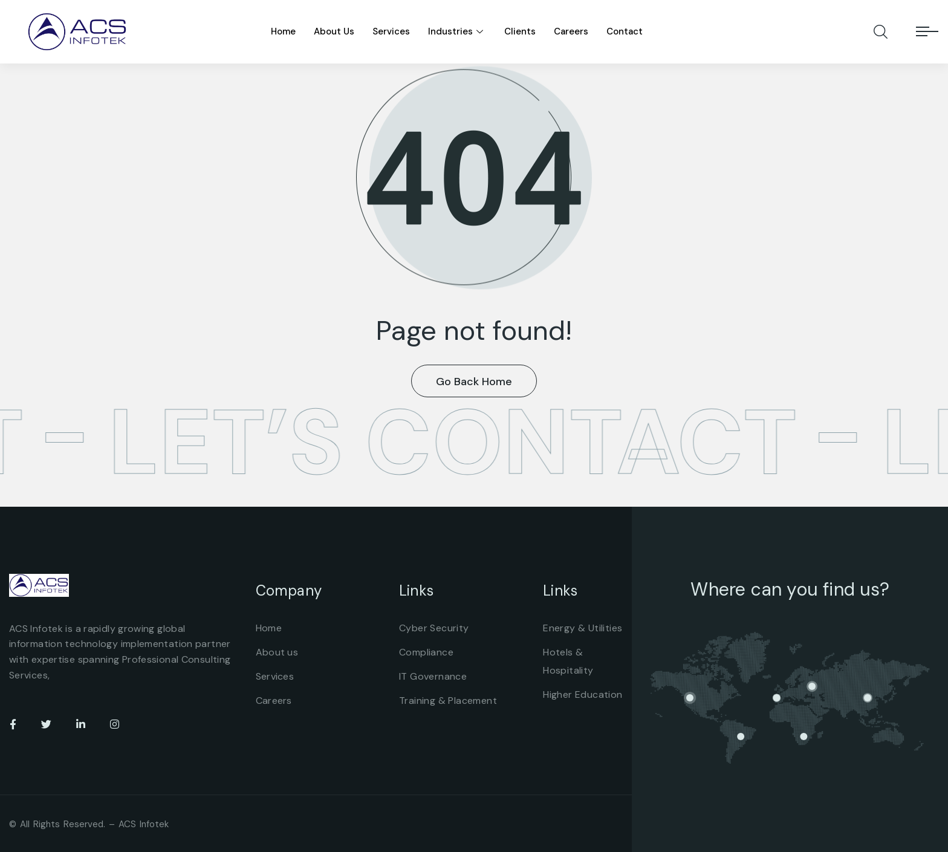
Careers (571, 31)
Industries (457, 31)
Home (283, 31)
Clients (520, 31)
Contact (624, 31)
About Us (334, 31)
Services (391, 31)
